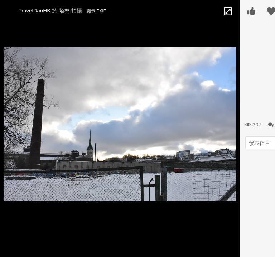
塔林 (64, 10)
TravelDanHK (34, 10)
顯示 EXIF (96, 11)
